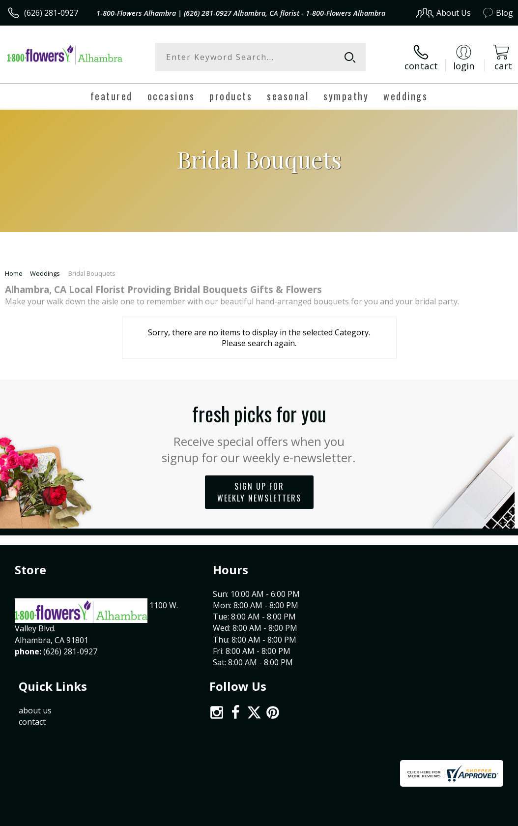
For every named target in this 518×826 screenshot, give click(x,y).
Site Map (477, 733)
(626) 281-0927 (51, 12)
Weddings (45, 272)
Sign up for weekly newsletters (259, 490)
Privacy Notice (347, 733)
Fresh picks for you (259, 430)
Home (14, 272)
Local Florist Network (416, 733)
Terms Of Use (289, 733)
